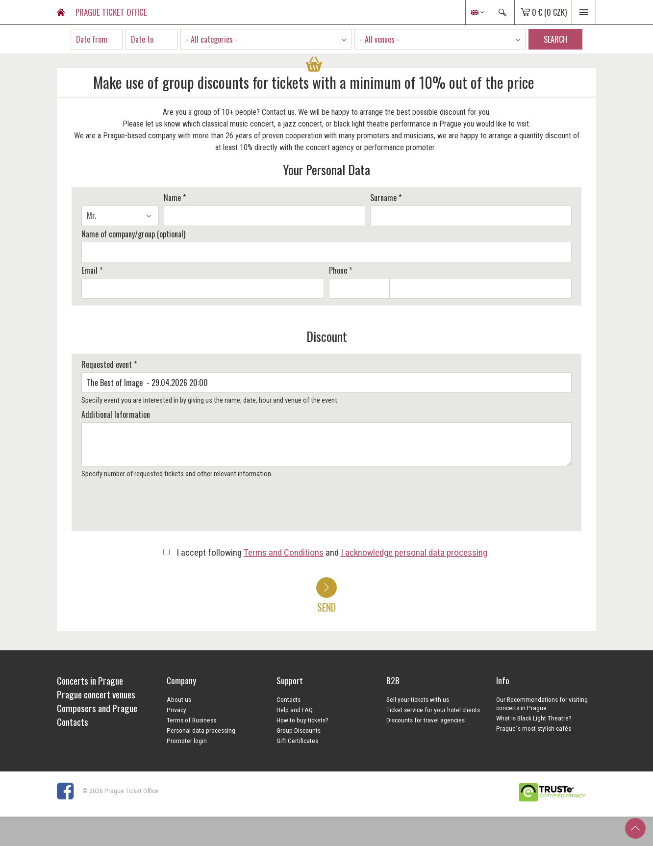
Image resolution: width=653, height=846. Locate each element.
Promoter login (187, 740)
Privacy (176, 710)
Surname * (386, 198)
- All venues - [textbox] (380, 39)
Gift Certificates (297, 740)
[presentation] (153, 508)
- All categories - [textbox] (212, 39)
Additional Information (115, 414)
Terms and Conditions (284, 552)
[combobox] (266, 39)
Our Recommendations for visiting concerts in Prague (542, 703)
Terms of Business (191, 720)
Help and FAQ (294, 710)
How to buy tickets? (302, 720)
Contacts (288, 699)
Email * (91, 270)
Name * (175, 198)
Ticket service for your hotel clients (433, 710)
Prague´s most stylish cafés (533, 728)
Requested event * (109, 364)
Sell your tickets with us (417, 699)
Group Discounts (298, 730)
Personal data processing (201, 730)
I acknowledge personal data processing (414, 552)
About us (179, 699)
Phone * (340, 270)
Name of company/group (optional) (133, 234)
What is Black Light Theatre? (534, 718)
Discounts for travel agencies (425, 720)
